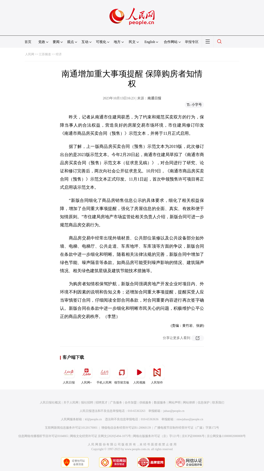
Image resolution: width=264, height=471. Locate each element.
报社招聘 (87, 402)
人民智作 (156, 374)
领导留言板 (121, 374)
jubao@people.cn (173, 411)
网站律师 (189, 402)
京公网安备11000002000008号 (226, 436)
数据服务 (160, 402)
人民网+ (86, 374)
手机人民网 (104, 374)
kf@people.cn (93, 419)
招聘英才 (101, 402)
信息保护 (204, 402)
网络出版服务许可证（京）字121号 (156, 436)
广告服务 (116, 402)
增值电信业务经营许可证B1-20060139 (126, 427)
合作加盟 (131, 402)
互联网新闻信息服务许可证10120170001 (71, 427)
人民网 (29, 54)
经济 (59, 54)
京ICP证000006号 (193, 436)
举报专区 (192, 42)
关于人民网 (70, 402)
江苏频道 (45, 54)
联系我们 (218, 402)
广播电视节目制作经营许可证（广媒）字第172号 (186, 427)
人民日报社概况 (50, 402)
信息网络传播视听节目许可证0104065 (43, 436)
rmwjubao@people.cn (190, 419)
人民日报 (68, 374)
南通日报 (154, 98)
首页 (28, 42)
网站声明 (175, 402)
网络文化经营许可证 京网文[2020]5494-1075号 (100, 436)
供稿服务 (145, 402)
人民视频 (139, 374)
